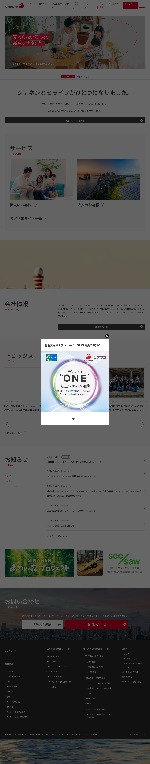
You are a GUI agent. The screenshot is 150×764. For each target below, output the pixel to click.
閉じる (75, 418)
